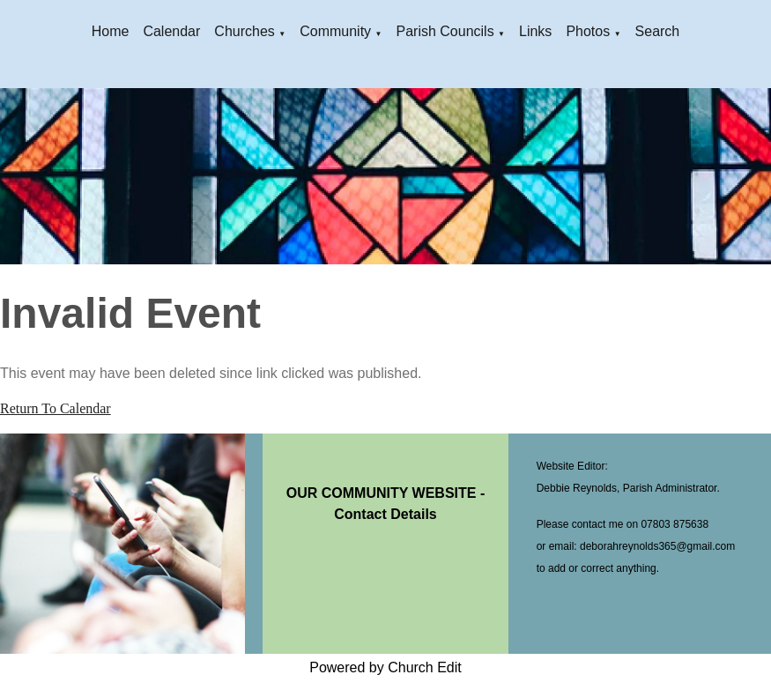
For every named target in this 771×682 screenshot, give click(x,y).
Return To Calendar (55, 408)
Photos (588, 31)
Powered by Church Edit (385, 667)
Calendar (171, 31)
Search (657, 31)
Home (111, 31)
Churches (244, 31)
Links (535, 31)
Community (335, 31)
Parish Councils (444, 31)
